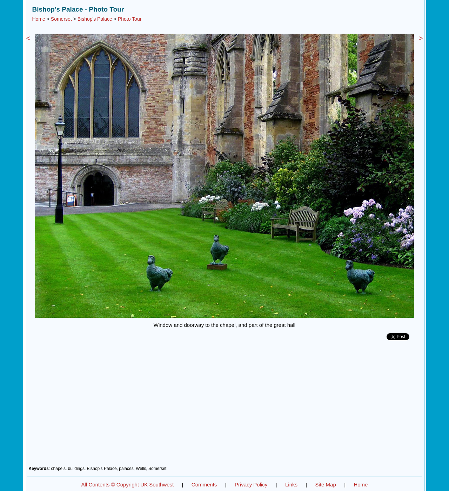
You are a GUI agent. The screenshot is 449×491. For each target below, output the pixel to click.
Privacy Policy (251, 484)
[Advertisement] (224, 406)
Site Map (325, 484)
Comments (204, 484)
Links (291, 484)
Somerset (61, 19)
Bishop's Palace (95, 19)
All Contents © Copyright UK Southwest (127, 484)
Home (38, 19)
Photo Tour (129, 19)
